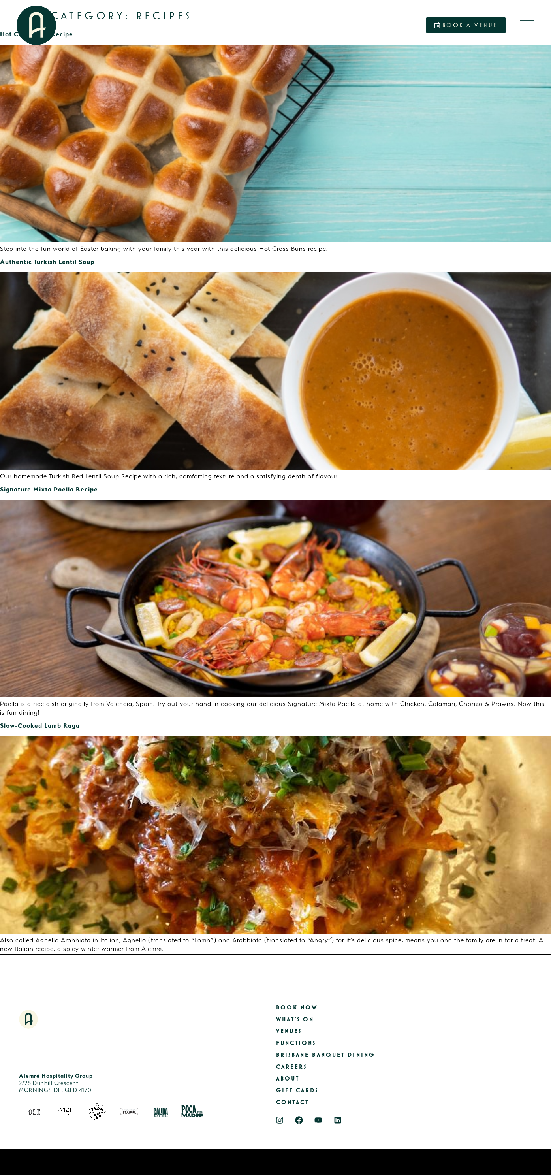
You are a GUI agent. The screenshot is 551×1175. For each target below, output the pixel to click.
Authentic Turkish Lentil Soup (47, 262)
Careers (291, 1067)
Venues (289, 1031)
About (288, 1079)
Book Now (297, 1007)
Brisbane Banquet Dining (325, 1055)
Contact (292, 1102)
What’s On (295, 1019)
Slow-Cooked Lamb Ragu (40, 725)
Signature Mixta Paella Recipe (49, 489)
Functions (296, 1043)
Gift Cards (297, 1090)
